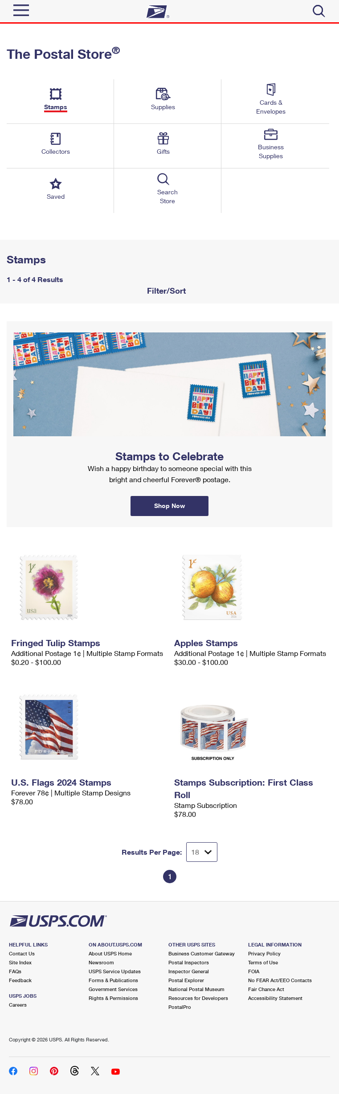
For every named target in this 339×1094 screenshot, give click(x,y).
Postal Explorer (186, 980)
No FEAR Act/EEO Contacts (280, 980)
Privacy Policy (264, 953)
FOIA (253, 971)
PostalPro (179, 1007)
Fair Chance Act (266, 989)
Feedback (20, 980)
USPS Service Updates (115, 971)
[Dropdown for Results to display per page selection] (201, 852)
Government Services (113, 989)
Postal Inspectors (188, 962)
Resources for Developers (198, 998)
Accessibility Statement (275, 998)
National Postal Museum (196, 989)
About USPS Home (110, 953)
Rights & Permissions (113, 998)
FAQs (15, 971)
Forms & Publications (113, 980)
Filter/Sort (165, 290)
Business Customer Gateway (201, 953)
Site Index (20, 962)
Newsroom (101, 962)
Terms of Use (263, 962)
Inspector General (188, 971)
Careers (18, 1005)
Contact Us (22, 953)
